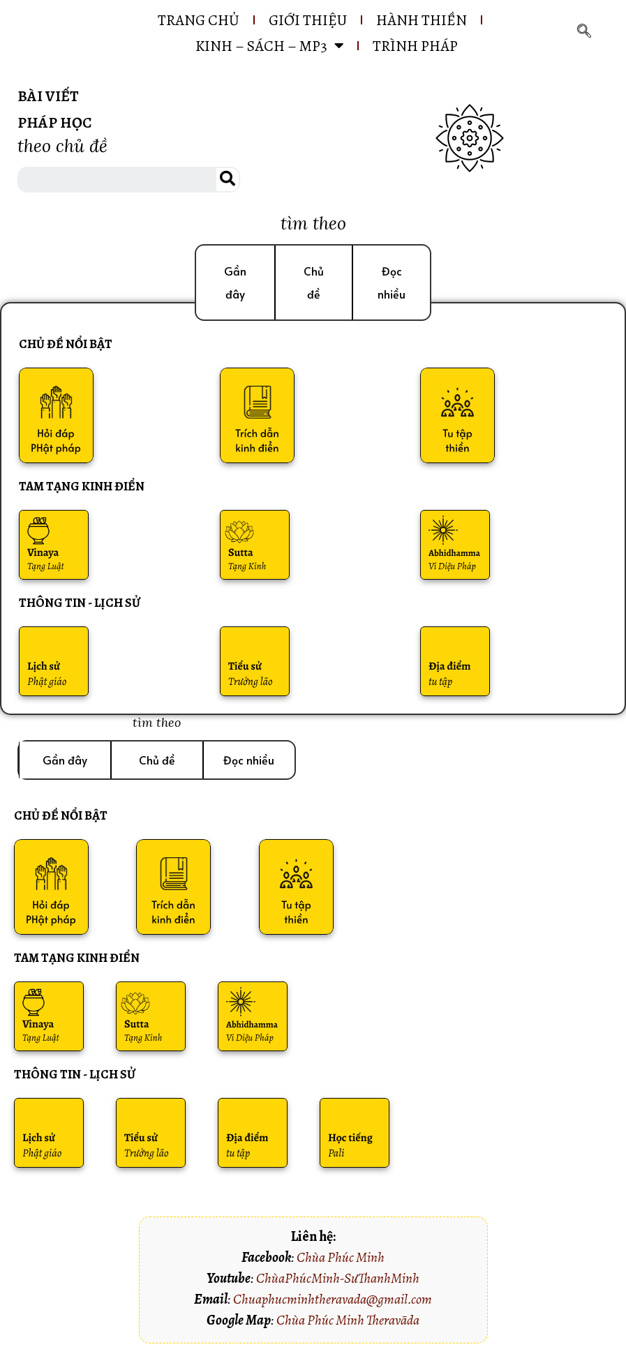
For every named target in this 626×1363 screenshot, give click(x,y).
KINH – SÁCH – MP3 (268, 46)
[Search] (227, 181)
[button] (235, 285)
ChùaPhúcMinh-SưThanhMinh (337, 1283)
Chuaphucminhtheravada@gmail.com (332, 1304)
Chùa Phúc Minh (341, 1262)
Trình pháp (422, 47)
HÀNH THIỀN (428, 20)
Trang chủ (187, 20)
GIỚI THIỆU (305, 20)
